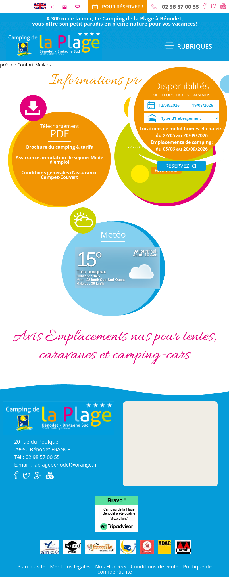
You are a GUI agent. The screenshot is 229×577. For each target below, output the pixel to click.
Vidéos (54, 7)
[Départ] (204, 105)
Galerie (67, 7)
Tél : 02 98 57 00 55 (37, 457)
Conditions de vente (154, 566)
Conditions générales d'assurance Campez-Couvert (59, 174)
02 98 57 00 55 (180, 6)
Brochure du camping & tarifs (59, 147)
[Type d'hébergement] (181, 118)
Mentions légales (70, 566)
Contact (80, 7)
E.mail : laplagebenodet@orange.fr (55, 464)
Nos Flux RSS (110, 566)
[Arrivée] (170, 105)
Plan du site (31, 566)
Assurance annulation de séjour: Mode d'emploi (59, 159)
